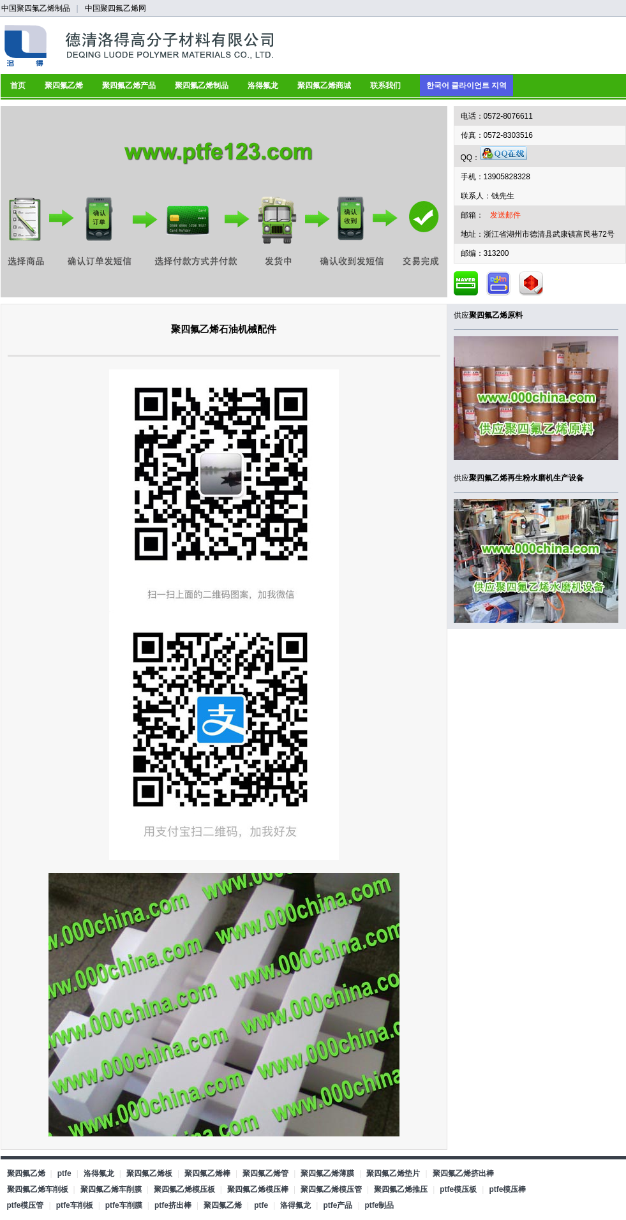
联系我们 (385, 85)
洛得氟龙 (263, 85)
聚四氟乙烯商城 (324, 85)
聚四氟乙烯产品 (129, 85)
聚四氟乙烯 (64, 85)
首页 (18, 85)
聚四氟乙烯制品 (201, 85)
